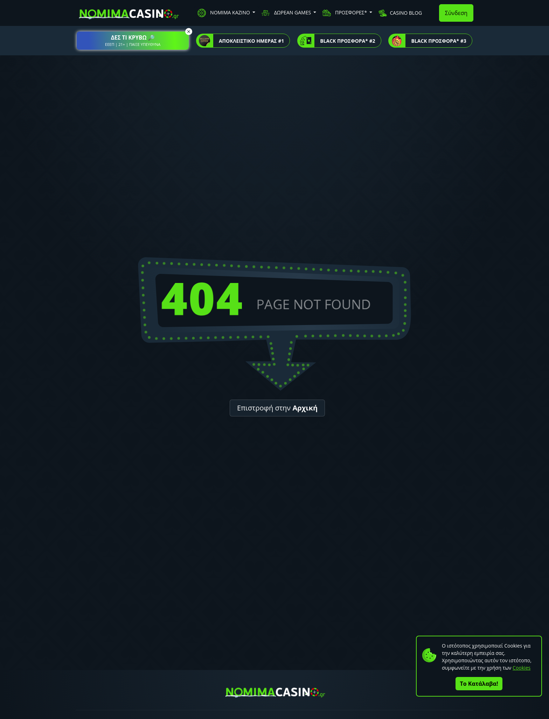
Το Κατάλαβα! (479, 683)
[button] (133, 41)
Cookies (521, 667)
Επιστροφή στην (277, 408)
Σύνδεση (456, 13)
